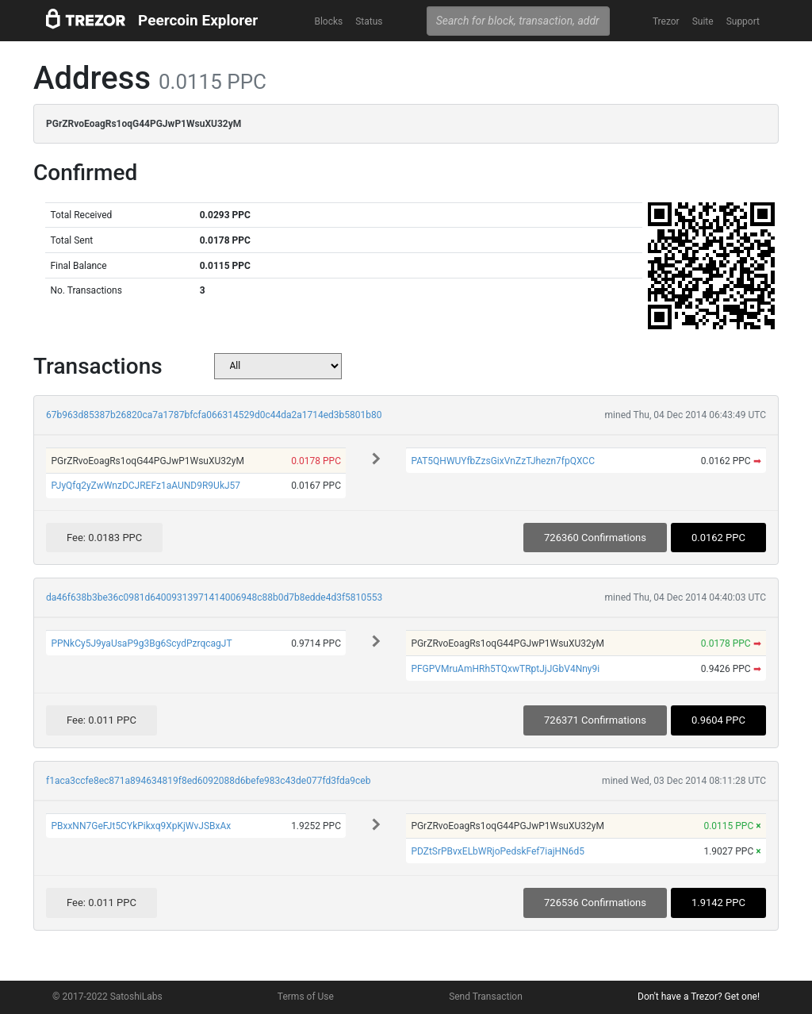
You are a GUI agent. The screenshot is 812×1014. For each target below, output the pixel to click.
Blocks (328, 21)
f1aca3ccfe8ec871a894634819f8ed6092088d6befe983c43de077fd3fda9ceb (208, 780)
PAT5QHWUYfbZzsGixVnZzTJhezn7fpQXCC (503, 461)
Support (743, 21)
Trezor (666, 21)
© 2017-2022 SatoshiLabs (107, 996)
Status (368, 21)
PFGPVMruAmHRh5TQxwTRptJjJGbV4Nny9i (505, 668)
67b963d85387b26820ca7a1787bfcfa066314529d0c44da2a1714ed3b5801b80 (214, 415)
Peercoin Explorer (198, 20)
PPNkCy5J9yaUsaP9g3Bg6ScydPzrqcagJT (141, 643)
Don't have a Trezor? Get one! (699, 996)
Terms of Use (306, 996)
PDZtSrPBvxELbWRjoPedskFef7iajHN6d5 (497, 851)
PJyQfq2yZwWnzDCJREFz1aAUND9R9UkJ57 (145, 485)
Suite (703, 21)
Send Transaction (486, 996)
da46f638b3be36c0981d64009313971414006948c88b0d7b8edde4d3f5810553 (214, 597)
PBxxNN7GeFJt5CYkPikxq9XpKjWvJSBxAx (141, 826)
